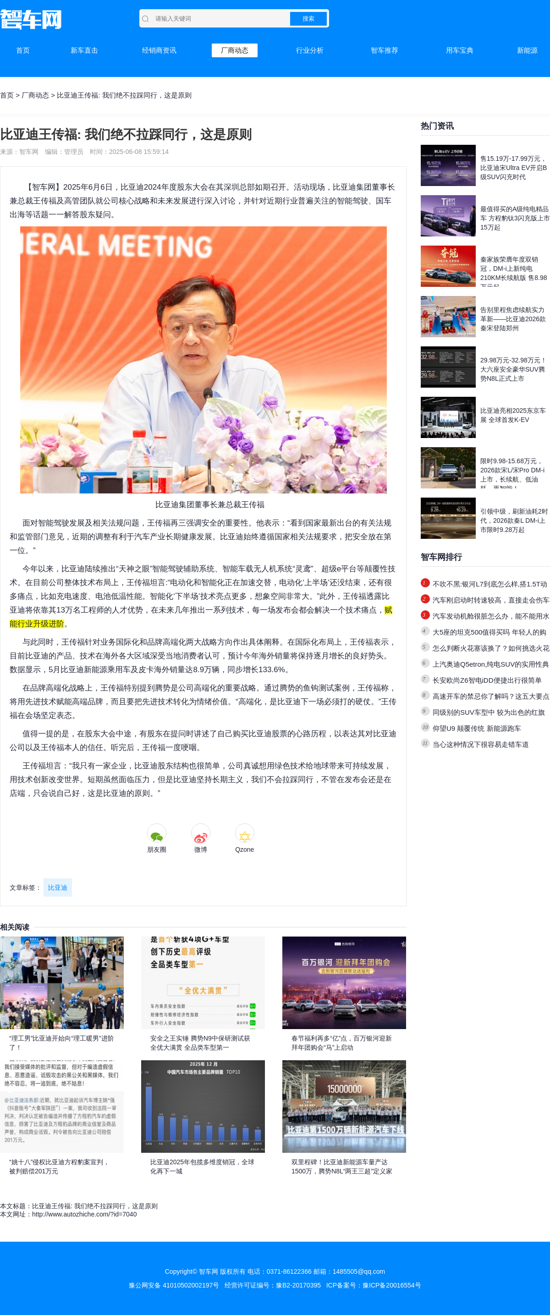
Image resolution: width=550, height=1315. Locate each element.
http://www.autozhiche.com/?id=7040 (84, 1214)
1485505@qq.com (359, 1271)
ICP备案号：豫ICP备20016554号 (373, 1285)
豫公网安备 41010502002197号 (174, 1285)
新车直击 (84, 50)
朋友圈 (156, 849)
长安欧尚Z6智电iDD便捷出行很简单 (487, 680)
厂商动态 (234, 50)
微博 (200, 849)
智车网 (43, 187)
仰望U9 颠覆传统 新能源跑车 (477, 728)
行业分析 (310, 50)
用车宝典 (459, 50)
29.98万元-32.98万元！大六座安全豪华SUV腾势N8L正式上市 (513, 369)
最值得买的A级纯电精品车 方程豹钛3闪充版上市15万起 (515, 218)
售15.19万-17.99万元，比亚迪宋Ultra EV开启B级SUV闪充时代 (513, 168)
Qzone (244, 849)
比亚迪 (57, 887)
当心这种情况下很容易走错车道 (481, 744)
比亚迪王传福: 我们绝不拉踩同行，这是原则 (95, 1206)
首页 (23, 50)
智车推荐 (384, 50)
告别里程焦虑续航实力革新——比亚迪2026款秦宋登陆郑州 (513, 319)
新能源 (527, 50)
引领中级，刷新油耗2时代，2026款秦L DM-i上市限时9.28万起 (514, 520)
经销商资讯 (159, 50)
